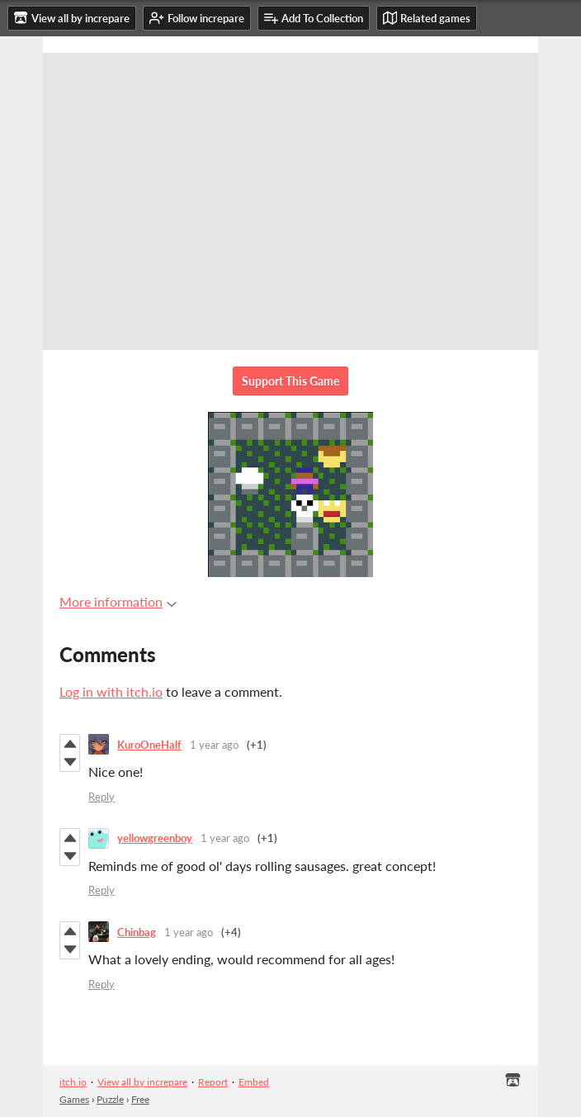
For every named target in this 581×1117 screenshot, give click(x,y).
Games (74, 1099)
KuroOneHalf (149, 744)
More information (118, 601)
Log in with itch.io (111, 691)
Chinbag (136, 932)
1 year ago (214, 744)
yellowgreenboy (154, 838)
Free (140, 1099)
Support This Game (290, 381)
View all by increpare (142, 1082)
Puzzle (110, 1099)
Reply (101, 796)
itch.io (73, 1082)
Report (213, 1082)
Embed (254, 1082)
